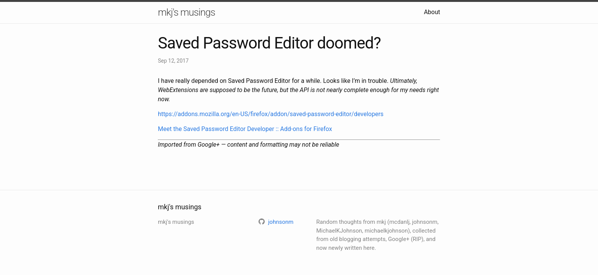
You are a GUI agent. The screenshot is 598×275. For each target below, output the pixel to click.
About (432, 12)
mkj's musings (186, 12)
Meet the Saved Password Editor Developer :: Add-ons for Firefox (245, 129)
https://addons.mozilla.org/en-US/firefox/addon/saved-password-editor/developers (271, 114)
